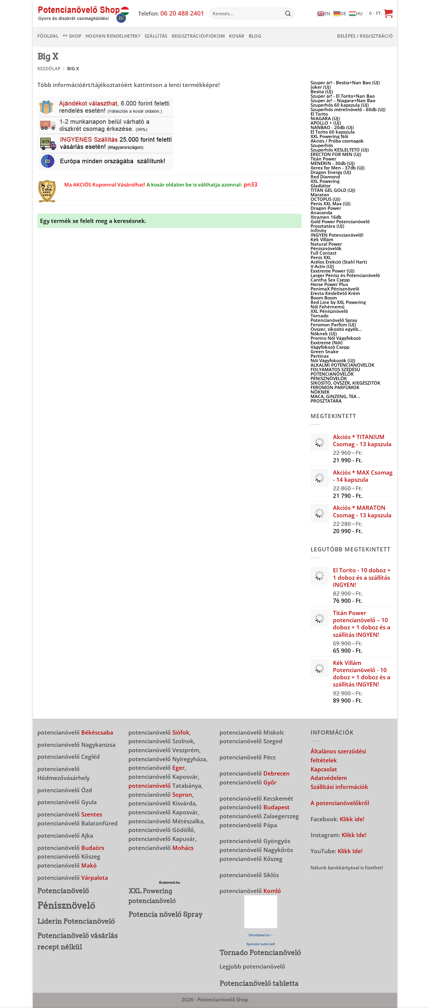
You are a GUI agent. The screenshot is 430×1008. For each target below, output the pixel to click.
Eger (178, 767)
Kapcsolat (324, 769)
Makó (89, 865)
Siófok (180, 732)
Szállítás (156, 36)
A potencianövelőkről (340, 803)
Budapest (276, 807)
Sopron (182, 794)
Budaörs (92, 847)
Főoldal (48, 36)
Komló (272, 890)
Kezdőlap (48, 68)
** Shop (72, 36)
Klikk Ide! (354, 835)
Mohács (183, 847)
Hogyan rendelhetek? (112, 36)
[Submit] (288, 13)
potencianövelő (149, 785)
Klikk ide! (352, 819)
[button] (381, 13)
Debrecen (276, 773)
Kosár (237, 36)
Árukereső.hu (169, 882)
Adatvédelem (329, 777)
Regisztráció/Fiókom (198, 36)
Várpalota (94, 877)
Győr (270, 782)
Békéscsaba (97, 732)
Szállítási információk (339, 786)
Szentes (91, 814)
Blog (255, 36)
